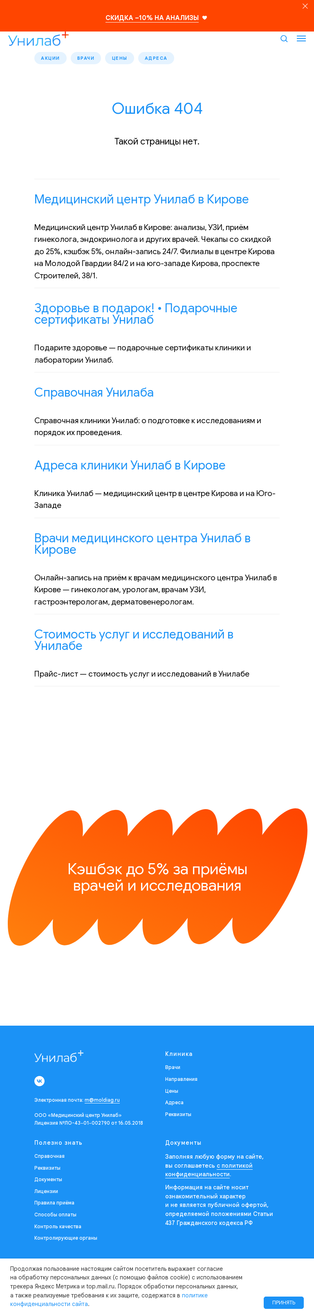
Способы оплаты (55, 1216)
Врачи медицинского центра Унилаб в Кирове (142, 545)
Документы (48, 1181)
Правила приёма (54, 1204)
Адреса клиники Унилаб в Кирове (130, 467)
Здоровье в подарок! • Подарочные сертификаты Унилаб (136, 315)
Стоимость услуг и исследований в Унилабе (133, 641)
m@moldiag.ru (102, 1101)
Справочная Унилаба (94, 394)
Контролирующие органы (65, 1239)
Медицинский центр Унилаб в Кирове (141, 201)
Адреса (164, 59)
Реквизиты (178, 1116)
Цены (125, 59)
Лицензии (46, 1193)
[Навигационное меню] (301, 38)
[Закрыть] (305, 6)
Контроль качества (57, 1228)
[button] (284, 38)
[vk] (39, 1083)
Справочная (49, 1158)
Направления (181, 1081)
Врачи (90, 59)
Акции (51, 59)
